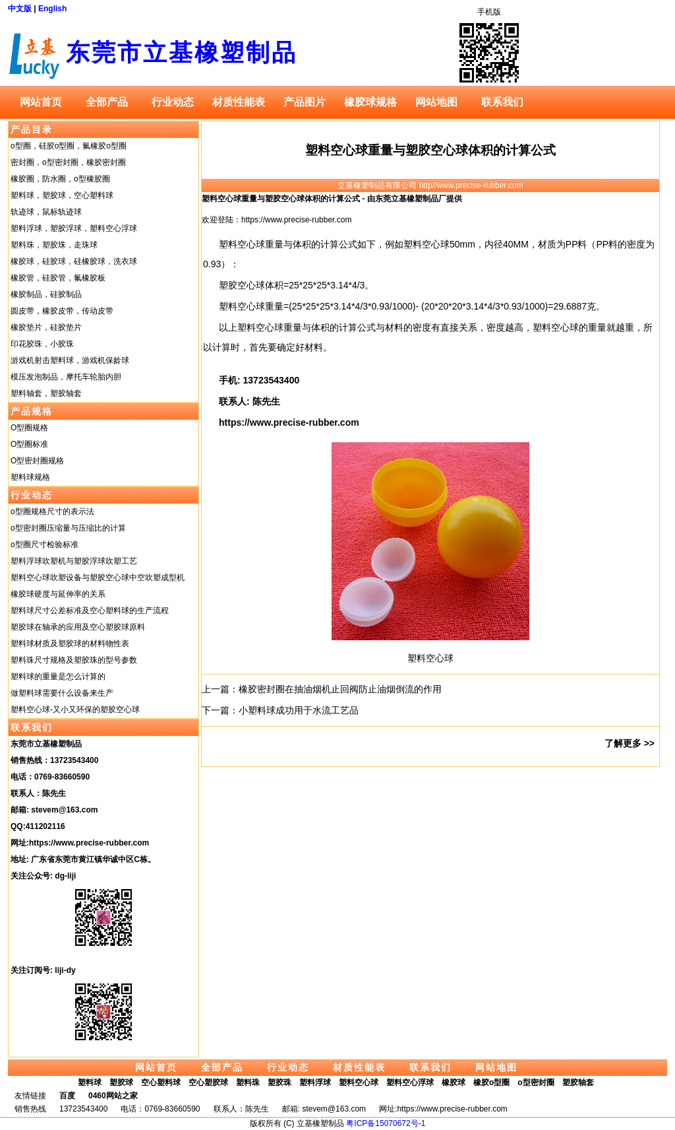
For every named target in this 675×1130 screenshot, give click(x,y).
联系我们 (502, 102)
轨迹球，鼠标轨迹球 (46, 211)
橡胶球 (453, 1082)
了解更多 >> (629, 743)
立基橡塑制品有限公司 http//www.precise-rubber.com (430, 185)
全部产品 (107, 102)
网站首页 (41, 102)
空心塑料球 (161, 1082)
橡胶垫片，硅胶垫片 (46, 327)
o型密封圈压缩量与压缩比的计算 (68, 528)
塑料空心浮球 (410, 1082)
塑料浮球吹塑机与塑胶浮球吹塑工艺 (74, 561)
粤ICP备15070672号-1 (385, 1123)
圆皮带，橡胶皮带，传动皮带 (62, 311)
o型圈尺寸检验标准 (44, 544)
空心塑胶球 (208, 1082)
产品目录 (32, 129)
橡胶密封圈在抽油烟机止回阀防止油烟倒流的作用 (340, 689)
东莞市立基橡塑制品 (181, 52)
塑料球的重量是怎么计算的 (58, 676)
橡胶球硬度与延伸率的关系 (58, 594)
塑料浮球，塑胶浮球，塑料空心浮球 (74, 228)
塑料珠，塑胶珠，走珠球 (54, 244)
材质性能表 (238, 102)
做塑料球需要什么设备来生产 (62, 693)
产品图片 (304, 102)
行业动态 (173, 102)
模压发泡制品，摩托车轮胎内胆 (66, 377)
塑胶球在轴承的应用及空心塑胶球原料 (78, 627)
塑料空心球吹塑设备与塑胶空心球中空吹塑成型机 (98, 577)
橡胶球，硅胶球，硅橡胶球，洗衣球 (74, 261)
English (52, 8)
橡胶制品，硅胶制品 (46, 294)
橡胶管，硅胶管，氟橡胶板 (58, 277)
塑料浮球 (315, 1082)
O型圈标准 (29, 444)
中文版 (20, 8)
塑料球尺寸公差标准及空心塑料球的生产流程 (90, 610)
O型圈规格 (29, 427)
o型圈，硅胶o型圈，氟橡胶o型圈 (69, 145)
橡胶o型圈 (491, 1082)
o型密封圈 (535, 1082)
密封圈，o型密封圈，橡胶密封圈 (68, 162)
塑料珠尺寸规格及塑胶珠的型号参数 (74, 660)
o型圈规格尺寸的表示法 (52, 511)
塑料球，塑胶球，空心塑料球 (62, 195)
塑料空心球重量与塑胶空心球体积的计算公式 (430, 150)
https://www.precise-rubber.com (89, 843)
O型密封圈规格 (37, 460)
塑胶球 (121, 1082)
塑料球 (90, 1082)
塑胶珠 (279, 1082)
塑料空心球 (430, 658)
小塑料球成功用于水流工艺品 (299, 710)
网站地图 (436, 102)
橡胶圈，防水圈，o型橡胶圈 (60, 178)
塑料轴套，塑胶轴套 (46, 393)
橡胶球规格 (370, 102)
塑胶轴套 (578, 1082)
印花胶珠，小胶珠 (42, 344)
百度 (67, 1095)
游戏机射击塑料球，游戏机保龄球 (70, 360)
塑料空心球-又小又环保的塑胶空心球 (75, 709)
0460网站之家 (113, 1095)
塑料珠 (248, 1082)
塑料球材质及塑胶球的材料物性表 (70, 643)
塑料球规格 (30, 477)
